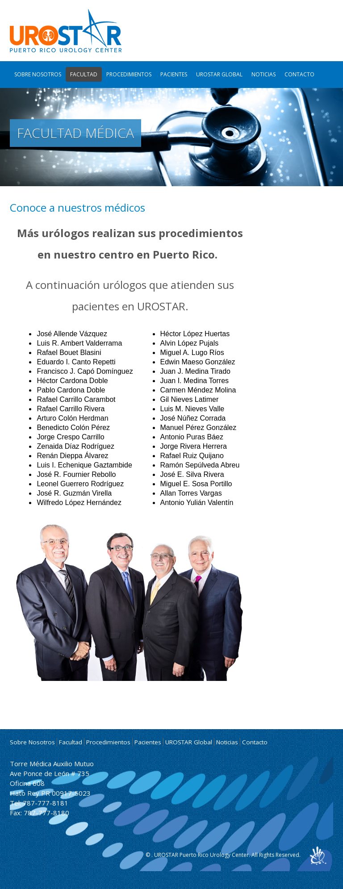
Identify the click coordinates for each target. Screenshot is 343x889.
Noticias (263, 74)
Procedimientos (128, 74)
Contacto (299, 74)
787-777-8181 (45, 802)
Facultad (83, 74)
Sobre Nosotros (37, 74)
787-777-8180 (46, 812)
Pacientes (173, 74)
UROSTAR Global (219, 74)
